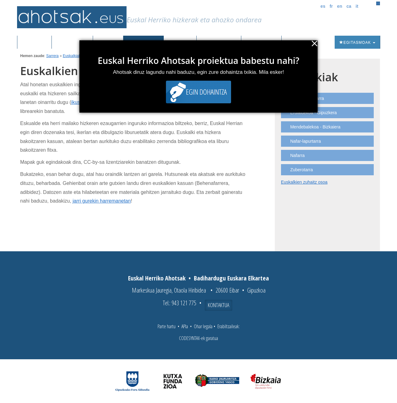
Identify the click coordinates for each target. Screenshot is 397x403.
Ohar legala (203, 326)
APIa (184, 326)
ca (348, 6)
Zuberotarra (301, 169)
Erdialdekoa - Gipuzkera (313, 112)
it (357, 6)
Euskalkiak (71, 56)
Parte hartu (167, 326)
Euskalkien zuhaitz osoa (304, 182)
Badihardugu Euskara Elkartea (231, 278)
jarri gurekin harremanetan (102, 201)
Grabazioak (72, 42)
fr (331, 6)
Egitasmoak (357, 42)
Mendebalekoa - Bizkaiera (315, 126)
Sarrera (37, 42)
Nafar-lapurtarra (305, 141)
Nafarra (297, 155)
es (322, 6)
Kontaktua (218, 305)
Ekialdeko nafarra (307, 98)
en (339, 6)
